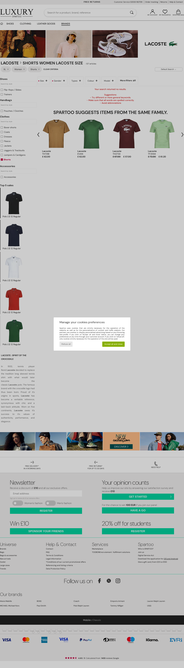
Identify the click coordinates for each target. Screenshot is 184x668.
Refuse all (66, 344)
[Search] (132, 13)
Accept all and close (113, 344)
